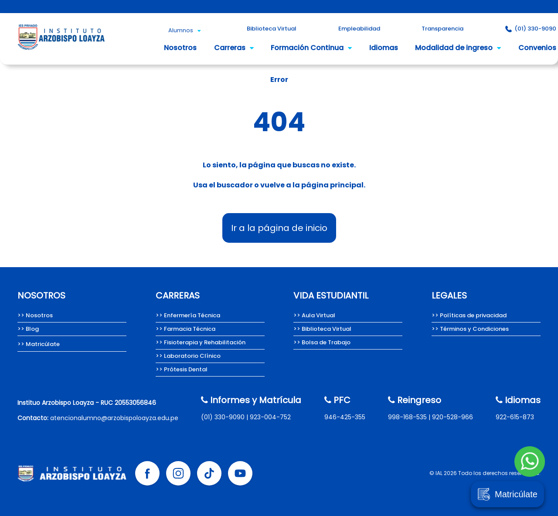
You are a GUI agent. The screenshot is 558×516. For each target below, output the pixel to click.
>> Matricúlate (38, 344)
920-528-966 (452, 417)
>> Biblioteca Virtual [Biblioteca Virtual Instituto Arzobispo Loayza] (322, 329)
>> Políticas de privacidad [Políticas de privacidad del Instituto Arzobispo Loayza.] (469, 315)
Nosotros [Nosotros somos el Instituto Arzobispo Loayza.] (180, 48)
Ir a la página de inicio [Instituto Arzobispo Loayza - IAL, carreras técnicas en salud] (279, 228)
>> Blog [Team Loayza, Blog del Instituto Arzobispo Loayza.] (28, 329)
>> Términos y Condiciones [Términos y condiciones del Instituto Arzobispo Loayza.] (470, 329)
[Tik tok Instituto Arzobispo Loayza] (209, 473)
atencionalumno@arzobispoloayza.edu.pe (114, 418)
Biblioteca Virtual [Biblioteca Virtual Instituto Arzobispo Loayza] (271, 28)
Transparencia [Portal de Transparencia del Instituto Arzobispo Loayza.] (442, 28)
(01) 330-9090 (223, 417)
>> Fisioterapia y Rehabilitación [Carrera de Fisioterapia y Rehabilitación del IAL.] (200, 342)
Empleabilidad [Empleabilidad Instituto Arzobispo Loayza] (359, 28)
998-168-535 (407, 417)
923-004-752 (270, 417)
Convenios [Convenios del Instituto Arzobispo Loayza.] (537, 48)
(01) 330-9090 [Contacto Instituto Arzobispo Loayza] (530, 28)
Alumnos (184, 30)
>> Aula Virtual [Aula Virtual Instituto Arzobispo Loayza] (314, 315)
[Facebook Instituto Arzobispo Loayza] (147, 473)
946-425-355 (344, 417)
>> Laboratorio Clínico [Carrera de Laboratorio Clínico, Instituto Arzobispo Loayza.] (188, 356)
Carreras (234, 48)
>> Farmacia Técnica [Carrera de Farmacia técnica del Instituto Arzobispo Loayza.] (185, 329)
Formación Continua (311, 48)
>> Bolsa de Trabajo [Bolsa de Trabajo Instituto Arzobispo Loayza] (321, 342)
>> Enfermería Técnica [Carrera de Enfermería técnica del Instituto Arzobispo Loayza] (188, 315)
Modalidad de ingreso (458, 48)
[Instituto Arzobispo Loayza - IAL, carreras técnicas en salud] (61, 53)
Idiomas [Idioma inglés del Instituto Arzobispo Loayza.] (383, 48)
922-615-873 (515, 417)
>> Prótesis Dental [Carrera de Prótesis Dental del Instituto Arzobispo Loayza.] (182, 369)
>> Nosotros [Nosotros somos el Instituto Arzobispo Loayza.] (35, 315)
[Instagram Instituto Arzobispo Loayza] (178, 473)
